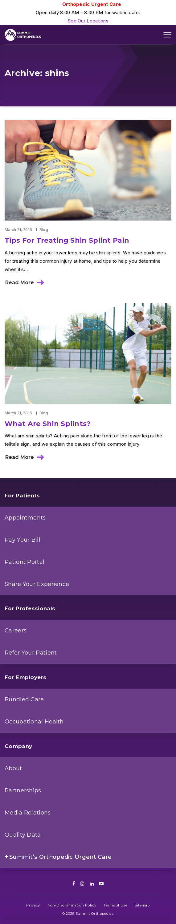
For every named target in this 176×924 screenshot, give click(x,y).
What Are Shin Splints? (48, 424)
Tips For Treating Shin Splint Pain (67, 240)
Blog (43, 229)
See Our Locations (88, 21)
